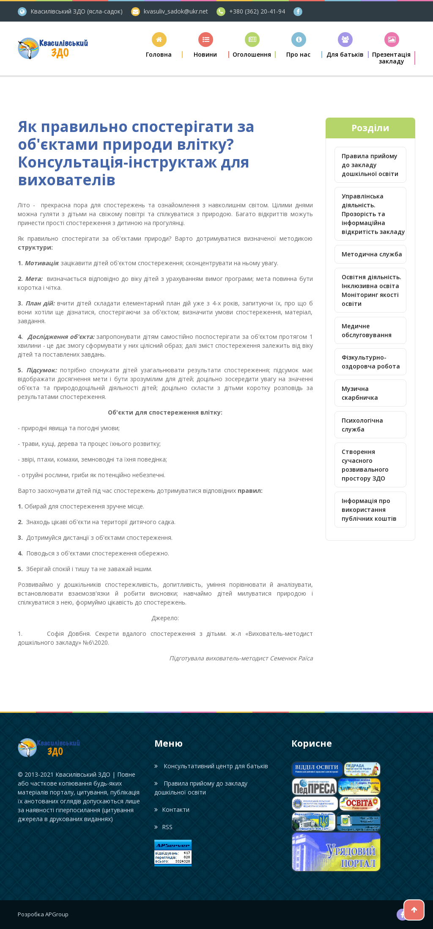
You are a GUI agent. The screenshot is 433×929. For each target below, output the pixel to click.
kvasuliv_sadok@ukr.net (176, 11)
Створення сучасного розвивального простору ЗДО (365, 465)
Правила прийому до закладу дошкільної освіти (370, 165)
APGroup (57, 914)
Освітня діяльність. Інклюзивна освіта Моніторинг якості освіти (371, 290)
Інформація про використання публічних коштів (369, 509)
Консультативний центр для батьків (211, 766)
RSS (163, 827)
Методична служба (372, 254)
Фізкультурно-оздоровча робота (371, 361)
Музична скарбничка (360, 393)
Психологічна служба (362, 424)
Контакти (171, 809)
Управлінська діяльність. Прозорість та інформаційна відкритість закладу (373, 214)
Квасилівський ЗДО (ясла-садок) (76, 11)
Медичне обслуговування (367, 330)
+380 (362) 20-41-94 (257, 11)
